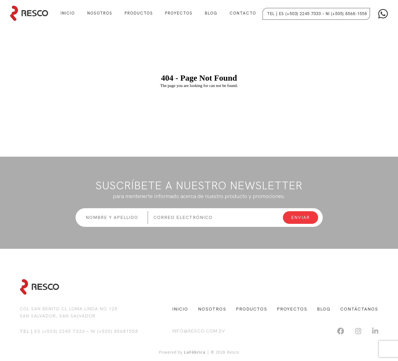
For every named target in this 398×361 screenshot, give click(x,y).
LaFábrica (194, 352)
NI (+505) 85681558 (114, 331)
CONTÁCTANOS (359, 309)
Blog (211, 13)
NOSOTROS (212, 309)
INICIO (180, 309)
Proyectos (179, 13)
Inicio (68, 13)
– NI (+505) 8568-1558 (344, 13)
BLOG (323, 309)
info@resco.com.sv (198, 331)
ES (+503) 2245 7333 (60, 331)
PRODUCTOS (251, 309)
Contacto (243, 13)
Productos (139, 13)
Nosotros (99, 13)
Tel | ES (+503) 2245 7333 (294, 13)
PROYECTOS (292, 309)
